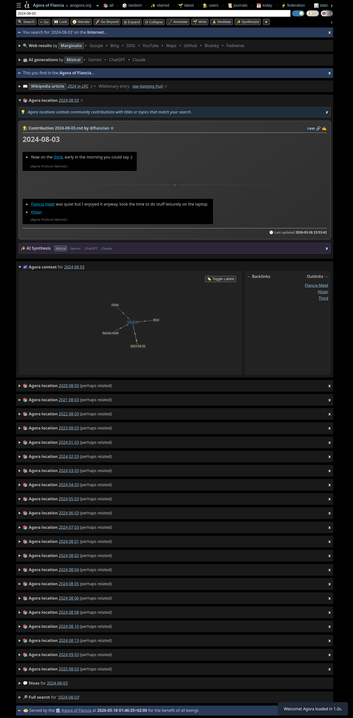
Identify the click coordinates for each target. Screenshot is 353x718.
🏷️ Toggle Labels (220, 279)
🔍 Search (26, 22)
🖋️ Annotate (178, 22)
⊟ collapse (154, 22)
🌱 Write (200, 22)
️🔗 (318, 128)
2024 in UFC (78, 86)
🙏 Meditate (221, 22)
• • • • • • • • (134, 45)
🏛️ (57, 710)
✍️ (324, 128)
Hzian (36, 212)
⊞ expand (132, 22)
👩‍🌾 (25, 128)
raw (311, 128)
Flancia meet (43, 204)
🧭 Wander (81, 22)
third (58, 157)
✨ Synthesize (247, 22)
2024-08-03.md (69, 128)
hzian (323, 291)
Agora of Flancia (77, 710)
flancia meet (316, 285)
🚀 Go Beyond (107, 22)
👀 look (60, 22)
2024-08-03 (57, 683)
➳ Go (44, 22)
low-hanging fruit (148, 86)
